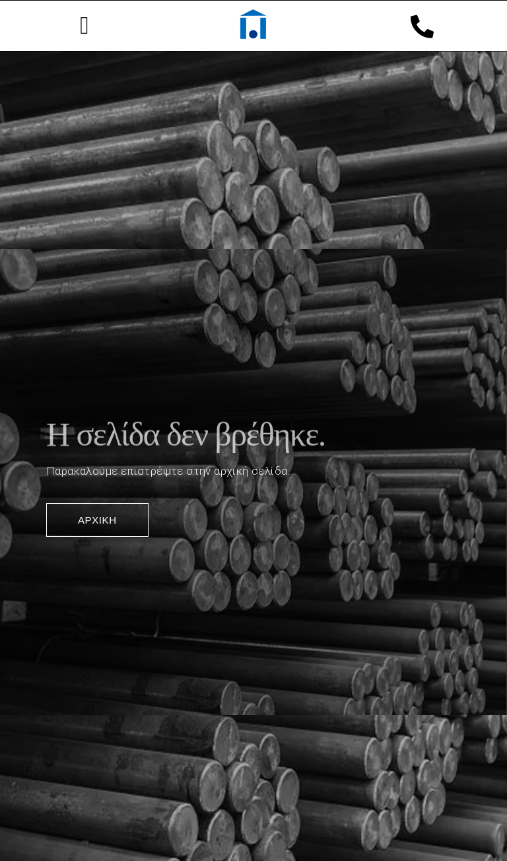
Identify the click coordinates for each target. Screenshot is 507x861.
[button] (84, 25)
